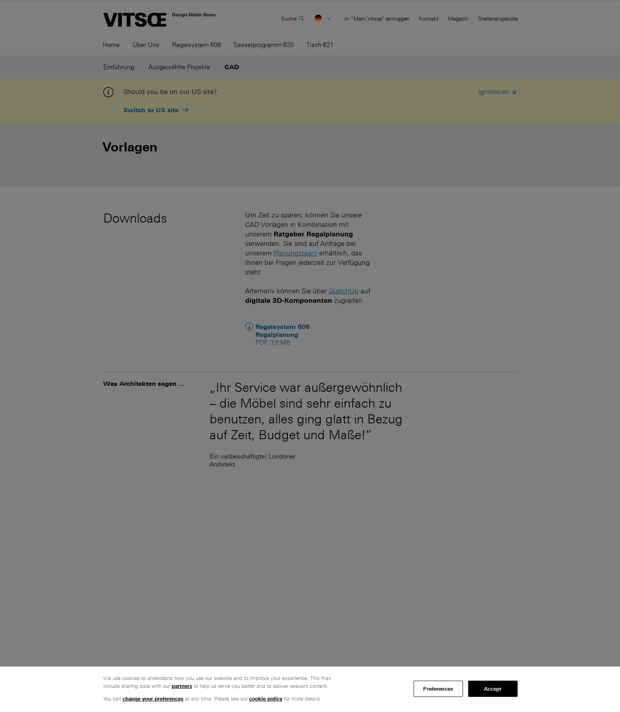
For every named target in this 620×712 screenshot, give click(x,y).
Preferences (438, 688)
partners (182, 686)
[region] (310, 689)
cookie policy (265, 699)
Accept (493, 688)
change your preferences (153, 699)
